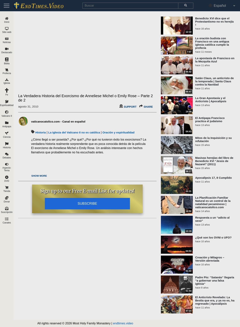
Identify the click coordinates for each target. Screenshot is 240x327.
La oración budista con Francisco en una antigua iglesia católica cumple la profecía (212, 43)
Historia (40, 132)
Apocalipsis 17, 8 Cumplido (213, 177)
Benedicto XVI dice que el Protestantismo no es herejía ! (214, 21)
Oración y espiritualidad (118, 132)
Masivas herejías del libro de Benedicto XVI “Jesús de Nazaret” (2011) (214, 161)
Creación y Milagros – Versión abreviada (209, 259)
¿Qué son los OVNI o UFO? (213, 237)
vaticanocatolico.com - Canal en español (58, 121)
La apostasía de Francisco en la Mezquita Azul (214, 60)
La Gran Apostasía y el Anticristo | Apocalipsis (210, 99)
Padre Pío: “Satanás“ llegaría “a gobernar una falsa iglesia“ (214, 280)
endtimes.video (123, 323)
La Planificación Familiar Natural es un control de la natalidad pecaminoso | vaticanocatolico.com (212, 202)
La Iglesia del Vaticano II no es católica (74, 132)
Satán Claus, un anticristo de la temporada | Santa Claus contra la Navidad (214, 81)
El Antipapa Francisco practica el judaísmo (210, 119)
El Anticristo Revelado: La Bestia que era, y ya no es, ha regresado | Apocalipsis (214, 300)
